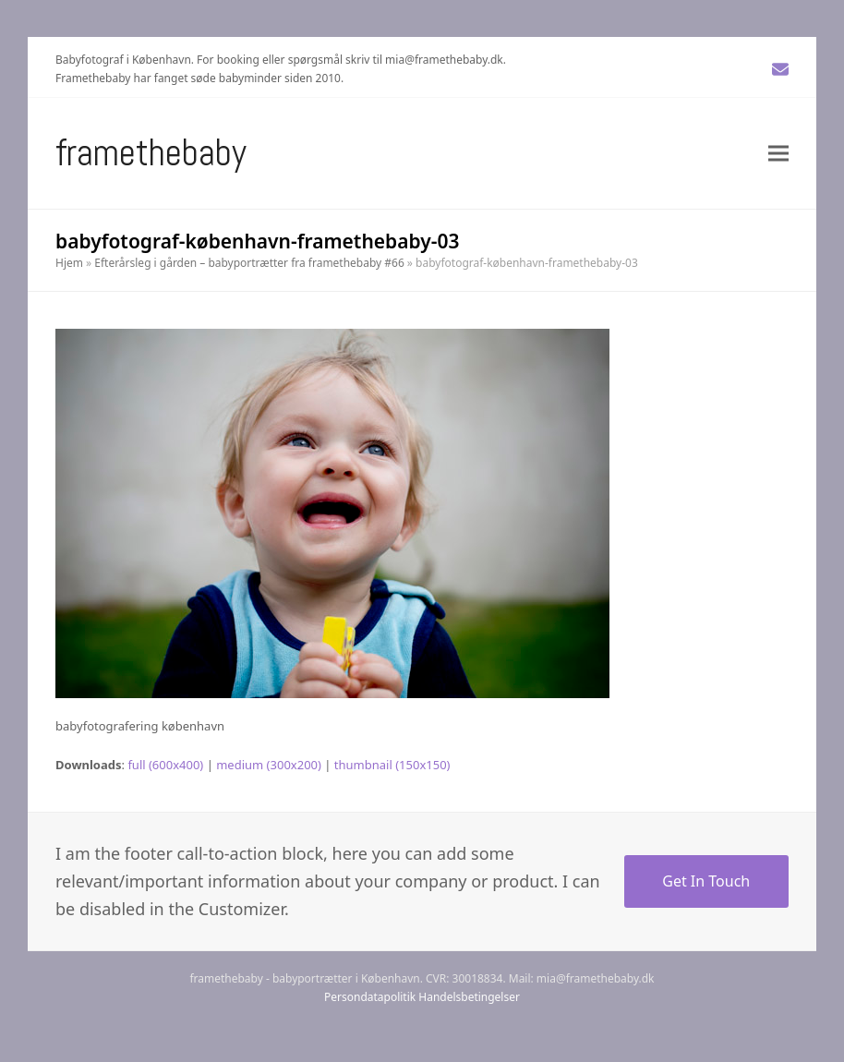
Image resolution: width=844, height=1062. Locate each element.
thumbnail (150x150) (392, 764)
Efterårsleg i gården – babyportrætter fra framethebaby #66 (249, 263)
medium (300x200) (268, 764)
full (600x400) (165, 764)
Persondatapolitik (370, 997)
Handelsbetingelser (469, 997)
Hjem (69, 263)
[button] (778, 153)
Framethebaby (151, 152)
